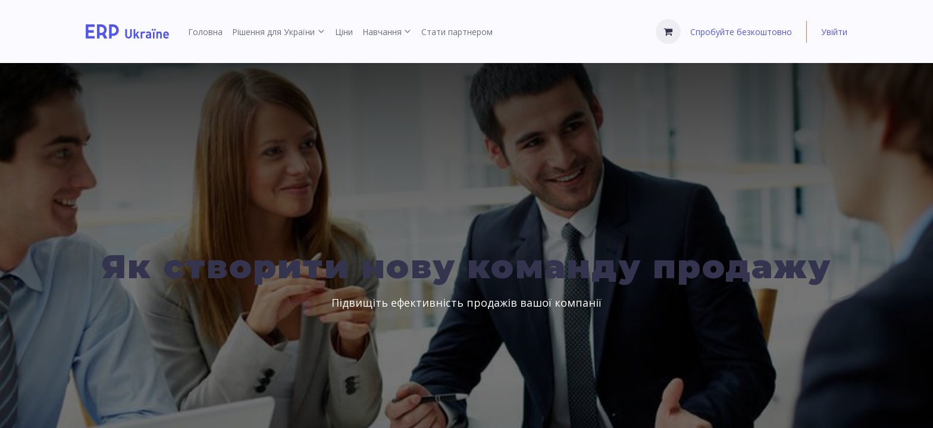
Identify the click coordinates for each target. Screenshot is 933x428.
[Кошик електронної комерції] (668, 31)
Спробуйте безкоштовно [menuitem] (741, 31)
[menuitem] (205, 32)
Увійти (834, 31)
